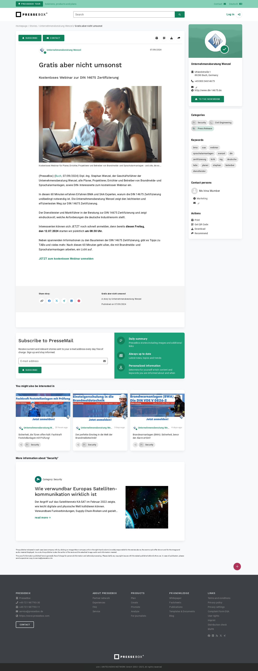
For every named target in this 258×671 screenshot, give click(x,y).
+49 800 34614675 (205, 81)
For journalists (138, 616)
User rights (213, 616)
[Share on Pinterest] (79, 301)
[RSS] (217, 635)
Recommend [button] (201, 233)
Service (96, 611)
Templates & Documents (182, 611)
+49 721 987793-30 (29, 602)
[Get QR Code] (164, 38)
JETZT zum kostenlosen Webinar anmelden (66, 258)
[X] (221, 635)
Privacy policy (215, 602)
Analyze (135, 611)
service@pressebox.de (43, 558)
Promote (135, 607)
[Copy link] (42, 301)
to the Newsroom (207, 99)
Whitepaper (175, 598)
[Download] (171, 38)
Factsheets (175, 602)
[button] (100, 126)
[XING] (225, 635)
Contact (53, 38)
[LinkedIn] (213, 635)
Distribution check (217, 624)
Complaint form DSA (218, 611)
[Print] (157, 38)
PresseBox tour (29, 4)
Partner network (101, 598)
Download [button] (200, 229)
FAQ (95, 607)
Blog (171, 616)
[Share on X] (57, 301)
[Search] (180, 14)
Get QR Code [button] (201, 224)
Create (134, 602)
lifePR (211, 629)
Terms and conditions (219, 598)
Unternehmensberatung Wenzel (64, 50)
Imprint (212, 620)
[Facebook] (209, 635)
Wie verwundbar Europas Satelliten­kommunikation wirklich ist (76, 491)
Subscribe (30, 38)
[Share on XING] (64, 301)
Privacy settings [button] (216, 607)
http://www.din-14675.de (208, 90)
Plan (133, 598)
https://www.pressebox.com (34, 616)
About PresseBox (105, 593)
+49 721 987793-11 (29, 607)
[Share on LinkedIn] (71, 301)
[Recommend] (179, 38)
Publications (175, 607)
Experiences (99, 602)
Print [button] (197, 220)
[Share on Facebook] (49, 301)
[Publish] (237, 566)
